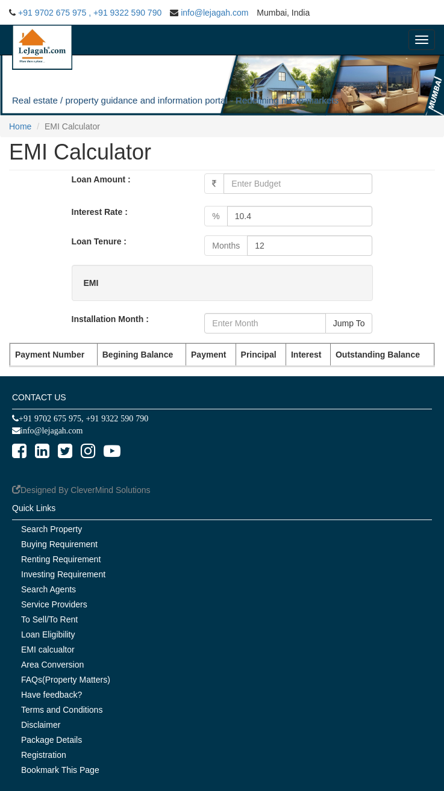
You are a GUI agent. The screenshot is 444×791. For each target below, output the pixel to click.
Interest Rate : (100, 212)
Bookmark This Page (60, 770)
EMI (91, 283)
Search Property (51, 529)
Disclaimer (40, 725)
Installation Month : (110, 319)
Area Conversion (52, 664)
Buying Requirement (59, 544)
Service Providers (54, 604)
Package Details (51, 740)
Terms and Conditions (61, 710)
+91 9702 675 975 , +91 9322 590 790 (89, 12)
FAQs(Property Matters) (65, 679)
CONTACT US (39, 397)
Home (20, 126)
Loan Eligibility (48, 634)
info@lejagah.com (214, 12)
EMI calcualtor (48, 649)
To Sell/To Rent (49, 619)
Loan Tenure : (99, 241)
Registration (43, 755)
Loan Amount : (101, 179)
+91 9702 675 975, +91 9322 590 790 (83, 418)
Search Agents (48, 589)
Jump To (349, 323)
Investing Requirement (63, 574)
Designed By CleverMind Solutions (85, 490)
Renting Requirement (61, 559)
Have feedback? (51, 694)
